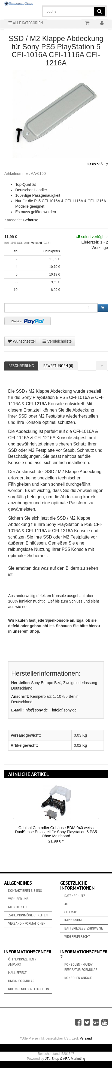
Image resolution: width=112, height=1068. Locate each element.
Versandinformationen (27, 923)
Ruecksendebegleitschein (28, 989)
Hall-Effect (17, 973)
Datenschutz (74, 896)
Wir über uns (18, 899)
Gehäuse (30, 220)
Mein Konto (17, 907)
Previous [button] (14, 818)
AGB (67, 904)
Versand (37, 242)
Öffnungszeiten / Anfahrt (22, 961)
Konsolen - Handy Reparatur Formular (80, 967)
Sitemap (70, 912)
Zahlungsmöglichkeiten (28, 915)
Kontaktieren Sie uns (25, 890)
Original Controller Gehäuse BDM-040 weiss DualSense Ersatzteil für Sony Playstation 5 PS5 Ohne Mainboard (56, 832)
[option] (56, 818)
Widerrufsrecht (77, 936)
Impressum (73, 920)
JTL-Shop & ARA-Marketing (65, 1059)
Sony (97, 164)
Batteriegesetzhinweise (83, 928)
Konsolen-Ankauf (78, 978)
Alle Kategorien (25, 23)
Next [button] (97, 818)
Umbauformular (21, 981)
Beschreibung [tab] (21, 365)
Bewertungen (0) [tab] (58, 365)
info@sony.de (36, 710)
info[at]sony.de (64, 710)
